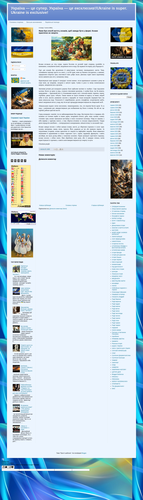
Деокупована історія (118, 225)
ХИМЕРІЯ (115, 367)
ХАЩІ (114, 365)
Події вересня (116, 301)
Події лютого (116, 316)
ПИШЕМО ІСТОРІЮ (118, 294)
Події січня (115, 320)
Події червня (116, 325)
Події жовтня (116, 306)
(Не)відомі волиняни (118, 206)
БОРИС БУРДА (117, 218)
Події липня (115, 311)
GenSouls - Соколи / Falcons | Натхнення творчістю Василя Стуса (26, 369)
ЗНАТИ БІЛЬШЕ (117, 236)
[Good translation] (5, 467)
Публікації (16, 66)
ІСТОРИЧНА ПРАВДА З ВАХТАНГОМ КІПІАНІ (119, 247)
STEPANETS (116, 384)
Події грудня (116, 304)
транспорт (115, 362)
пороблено (115, 336)
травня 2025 (114, 136)
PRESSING (115, 379)
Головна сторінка (16, 22)
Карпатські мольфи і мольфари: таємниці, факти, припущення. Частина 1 (22, 270)
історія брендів (117, 252)
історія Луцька (116, 257)
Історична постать (118, 243)
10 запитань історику (118, 211)
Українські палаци (52, 22)
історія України (117, 259)
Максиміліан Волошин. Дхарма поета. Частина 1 (26, 309)
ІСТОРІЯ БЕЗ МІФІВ (118, 250)
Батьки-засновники (34, 22)
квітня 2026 (113, 110)
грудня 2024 (114, 148)
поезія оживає (116, 330)
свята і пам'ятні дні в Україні (121, 348)
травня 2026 (114, 107)
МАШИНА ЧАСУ (117, 276)
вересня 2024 (114, 155)
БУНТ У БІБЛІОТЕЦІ (118, 220)
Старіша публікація (97, 205)
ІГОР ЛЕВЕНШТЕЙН (118, 239)
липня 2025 (114, 131)
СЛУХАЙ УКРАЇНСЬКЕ (119, 350)
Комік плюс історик (118, 269)
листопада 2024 (115, 150)
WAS (113, 388)
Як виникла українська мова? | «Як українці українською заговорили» (26, 409)
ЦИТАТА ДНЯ (116, 372)
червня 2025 (114, 134)
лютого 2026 (114, 115)
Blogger (84, 453)
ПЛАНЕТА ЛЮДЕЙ (118, 297)
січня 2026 (113, 117)
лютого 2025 (114, 143)
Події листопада (117, 313)
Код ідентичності (117, 266)
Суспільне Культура (118, 357)
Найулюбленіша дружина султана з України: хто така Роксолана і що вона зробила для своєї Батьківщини (22, 389)
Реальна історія (117, 343)
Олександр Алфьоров (119, 292)
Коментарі (16, 69)
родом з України (117, 346)
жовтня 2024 (114, 152)
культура (115, 271)
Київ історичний (117, 262)
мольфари (115, 283)
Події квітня (115, 309)
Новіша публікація (45, 205)
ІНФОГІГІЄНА (116, 241)
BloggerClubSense (118, 374)
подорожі (115, 327)
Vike (24, 78)
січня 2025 (113, 145)
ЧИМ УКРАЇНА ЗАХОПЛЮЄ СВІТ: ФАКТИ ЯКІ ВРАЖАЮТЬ (26, 290)
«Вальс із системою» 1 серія (25, 427)
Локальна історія (117, 274)
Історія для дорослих (119, 255)
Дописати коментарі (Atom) (58, 208)
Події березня (116, 299)
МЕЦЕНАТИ (116, 278)
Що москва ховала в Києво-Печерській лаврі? (27, 327)
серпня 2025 (114, 129)
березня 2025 (114, 141)
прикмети (115, 341)
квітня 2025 (113, 138)
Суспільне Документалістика (121, 355)
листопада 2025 (115, 122)
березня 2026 (114, 112)
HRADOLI (115, 377)
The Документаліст (118, 386)
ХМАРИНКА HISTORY (119, 369)
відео (113, 223)
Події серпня (116, 318)
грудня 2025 (114, 119)
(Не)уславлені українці (119, 209)
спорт (114, 353)
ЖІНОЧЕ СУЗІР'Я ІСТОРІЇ (120, 228)
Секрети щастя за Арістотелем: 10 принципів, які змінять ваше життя (26, 348)
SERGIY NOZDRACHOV (120, 381)
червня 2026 (114, 105)
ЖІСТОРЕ (115, 230)
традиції (114, 360)
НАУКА (114, 285)
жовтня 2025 (114, 124)
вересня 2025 (114, 126)
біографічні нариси (118, 216)
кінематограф (116, 264)
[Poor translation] (11, 467)
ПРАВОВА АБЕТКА (118, 339)
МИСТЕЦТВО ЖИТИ (118, 281)
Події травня (116, 323)
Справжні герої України (20, 118)
